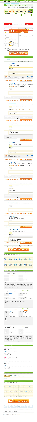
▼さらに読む (18, 98)
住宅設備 (6, 414)
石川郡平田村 (15, 265)
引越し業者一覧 (12, 1)
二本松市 (15, 258)
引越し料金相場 (5, 378)
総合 (11, 28)
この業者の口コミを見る (30, 76)
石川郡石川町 (5, 265)
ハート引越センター (12, 83)
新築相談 (11, 414)
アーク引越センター (12, 142)
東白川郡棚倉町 (15, 264)
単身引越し (25, 1)
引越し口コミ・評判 (22, 1)
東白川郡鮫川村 (30, 264)
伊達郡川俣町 (20, 259)
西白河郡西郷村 (25, 391)
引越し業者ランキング (15, 1)
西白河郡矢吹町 (10, 264)
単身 (11, 375)
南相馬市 (25, 258)
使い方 (25, 0)
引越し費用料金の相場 (28, 1)
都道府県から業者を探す (18, 1)
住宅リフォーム (4, 414)
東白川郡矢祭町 (20, 264)
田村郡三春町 (30, 265)
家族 (19, 375)
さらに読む (19, 341)
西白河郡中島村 (5, 264)
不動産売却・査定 (9, 414)
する (23, 0)
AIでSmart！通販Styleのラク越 (14, 229)
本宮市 (5, 259)
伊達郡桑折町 (10, 259)
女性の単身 (16, 375)
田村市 (19, 258)
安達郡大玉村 (25, 259)
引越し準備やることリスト (31, 1)
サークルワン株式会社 (12, 182)
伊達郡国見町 (15, 259)
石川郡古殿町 (25, 265)
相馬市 (10, 258)
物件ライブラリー (18, 414)
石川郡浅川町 (20, 265)
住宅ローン (15, 414)
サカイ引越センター (12, 63)
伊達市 (29, 258)
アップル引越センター (12, 162)
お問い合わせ (28, 0)
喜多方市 (5, 258)
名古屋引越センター (12, 216)
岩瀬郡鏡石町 (30, 259)
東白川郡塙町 (25, 264)
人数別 (25, 28)
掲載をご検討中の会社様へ (32, 0)
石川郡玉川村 (10, 265)
